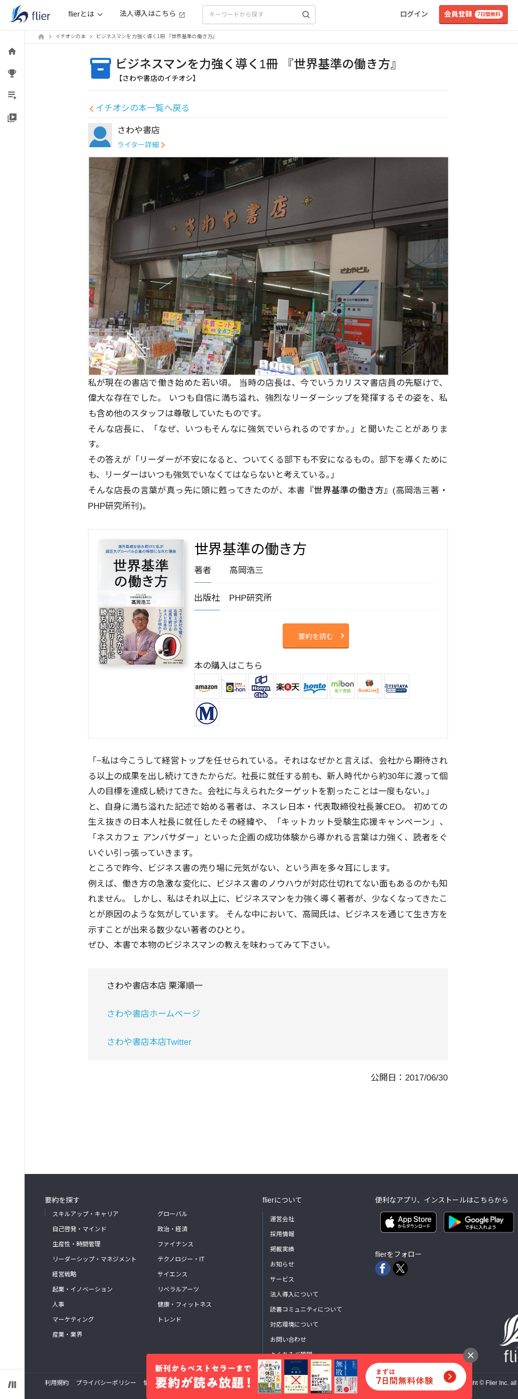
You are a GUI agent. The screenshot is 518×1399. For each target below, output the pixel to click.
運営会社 (282, 1219)
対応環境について (294, 1324)
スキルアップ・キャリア (85, 1214)
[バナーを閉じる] (470, 1355)
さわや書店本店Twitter (149, 1042)
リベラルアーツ (178, 1289)
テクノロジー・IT (181, 1259)
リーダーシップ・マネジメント (94, 1259)
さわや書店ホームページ (153, 1014)
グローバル (172, 1214)
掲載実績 (282, 1249)
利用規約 (57, 1382)
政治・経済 (172, 1229)
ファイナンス (175, 1244)
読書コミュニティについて (306, 1309)
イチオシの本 (70, 36)
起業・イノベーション (82, 1289)
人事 (58, 1304)
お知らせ (282, 1264)
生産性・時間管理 (76, 1244)
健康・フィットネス (184, 1304)
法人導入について (294, 1294)
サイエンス (172, 1274)
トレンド (169, 1319)
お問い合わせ (288, 1339)
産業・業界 (67, 1334)
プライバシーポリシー (106, 1382)
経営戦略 (64, 1274)
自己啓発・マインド (79, 1229)
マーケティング (73, 1319)
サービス (282, 1279)
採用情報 (282, 1234)
